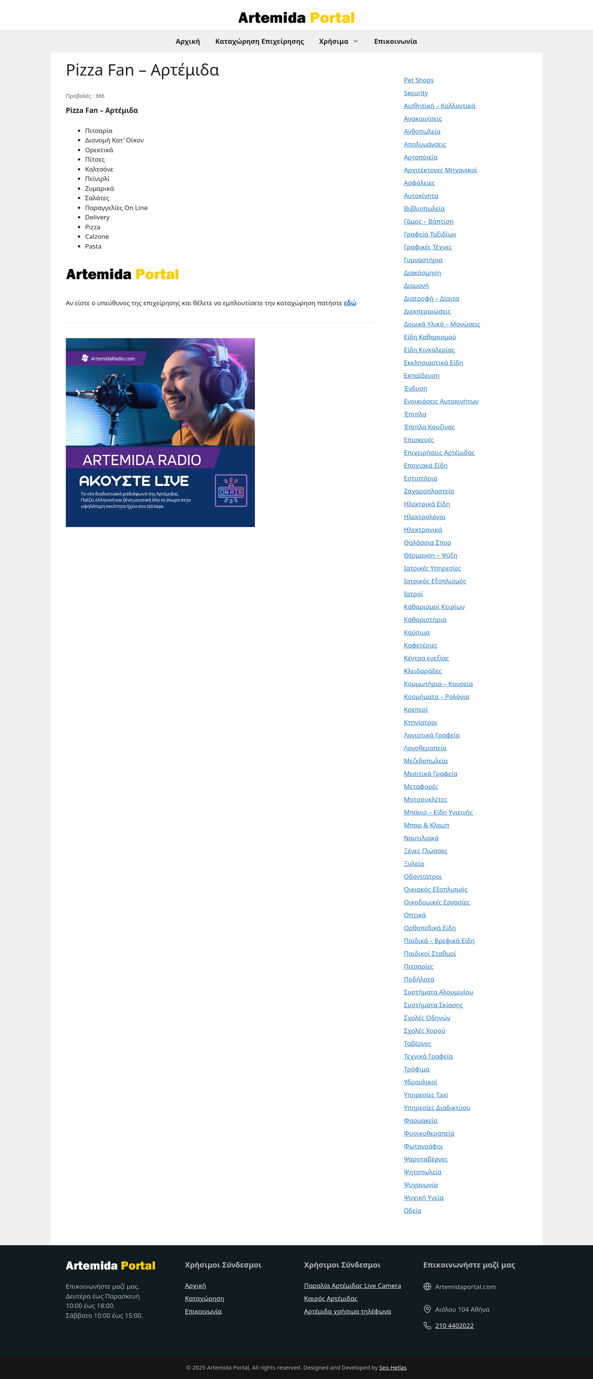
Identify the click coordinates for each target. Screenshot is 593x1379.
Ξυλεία (414, 863)
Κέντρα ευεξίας (426, 658)
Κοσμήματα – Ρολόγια (436, 696)
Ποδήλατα (419, 979)
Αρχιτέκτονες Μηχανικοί (440, 169)
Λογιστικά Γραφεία (431, 735)
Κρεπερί (416, 709)
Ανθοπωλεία (422, 131)
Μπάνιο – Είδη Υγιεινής (438, 812)
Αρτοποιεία (421, 157)
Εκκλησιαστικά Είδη (433, 362)
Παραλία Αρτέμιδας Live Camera (352, 1285)
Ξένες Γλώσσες (425, 850)
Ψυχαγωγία (421, 1184)
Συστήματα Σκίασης (433, 1004)
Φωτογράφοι (423, 1146)
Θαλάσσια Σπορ (427, 542)
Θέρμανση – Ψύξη (430, 555)
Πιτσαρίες (418, 966)
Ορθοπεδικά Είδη (430, 927)
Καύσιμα (417, 632)
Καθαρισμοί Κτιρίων (434, 606)
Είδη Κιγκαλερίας (429, 349)
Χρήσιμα (343, 41)
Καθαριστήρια (425, 619)
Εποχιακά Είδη (426, 465)
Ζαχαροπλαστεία (429, 491)
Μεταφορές (421, 786)
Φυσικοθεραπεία (429, 1133)
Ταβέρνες (417, 1043)
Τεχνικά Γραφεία (428, 1056)
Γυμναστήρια (423, 259)
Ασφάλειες (419, 182)
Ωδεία (412, 1210)
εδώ (350, 302)
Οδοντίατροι (423, 876)
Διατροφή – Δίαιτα (431, 298)
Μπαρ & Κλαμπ (426, 825)
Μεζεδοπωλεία (426, 760)
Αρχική (188, 41)
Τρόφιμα (417, 1069)
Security (416, 92)
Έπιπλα (415, 414)
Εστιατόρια (420, 478)
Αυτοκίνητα (421, 195)
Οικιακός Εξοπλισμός (435, 889)
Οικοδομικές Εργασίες (437, 902)
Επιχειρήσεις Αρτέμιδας (439, 452)
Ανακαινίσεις (423, 118)
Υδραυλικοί (421, 1082)
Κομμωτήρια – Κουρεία (438, 683)
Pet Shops (419, 80)
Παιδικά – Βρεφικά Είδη (439, 940)
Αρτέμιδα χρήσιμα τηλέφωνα (347, 1311)
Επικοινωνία (395, 41)
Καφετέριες (421, 645)
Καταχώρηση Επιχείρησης (259, 41)
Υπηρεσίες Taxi (426, 1094)
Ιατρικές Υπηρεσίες (432, 568)
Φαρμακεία (421, 1120)
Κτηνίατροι (420, 722)
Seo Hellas (393, 1367)
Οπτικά (415, 915)
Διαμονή (416, 285)
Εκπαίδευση (421, 375)
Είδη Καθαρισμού (430, 336)
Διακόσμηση (422, 272)
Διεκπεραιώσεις (427, 311)
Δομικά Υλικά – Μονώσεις (442, 324)
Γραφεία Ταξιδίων (430, 234)
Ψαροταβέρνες (426, 1159)
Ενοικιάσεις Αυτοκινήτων (441, 401)
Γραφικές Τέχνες (428, 247)
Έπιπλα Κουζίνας (429, 426)
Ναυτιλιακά (421, 837)
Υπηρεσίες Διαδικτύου (437, 1107)
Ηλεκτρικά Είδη (427, 503)
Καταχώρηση (204, 1298)
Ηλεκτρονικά (423, 529)
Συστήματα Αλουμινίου (438, 992)
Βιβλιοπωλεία (424, 208)
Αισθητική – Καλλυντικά (439, 105)
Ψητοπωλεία (422, 1171)
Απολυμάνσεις (425, 144)
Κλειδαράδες (423, 670)
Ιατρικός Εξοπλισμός (435, 581)
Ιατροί (413, 593)
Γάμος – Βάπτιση (428, 221)
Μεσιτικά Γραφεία (431, 773)
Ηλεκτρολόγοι (425, 516)
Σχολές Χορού (425, 1030)
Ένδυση (415, 388)
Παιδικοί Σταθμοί (430, 953)
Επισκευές (419, 439)
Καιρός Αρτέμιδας (330, 1298)
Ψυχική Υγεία (424, 1197)
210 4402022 (454, 1325)
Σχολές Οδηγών (427, 1017)
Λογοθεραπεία (425, 748)
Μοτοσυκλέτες (425, 799)
